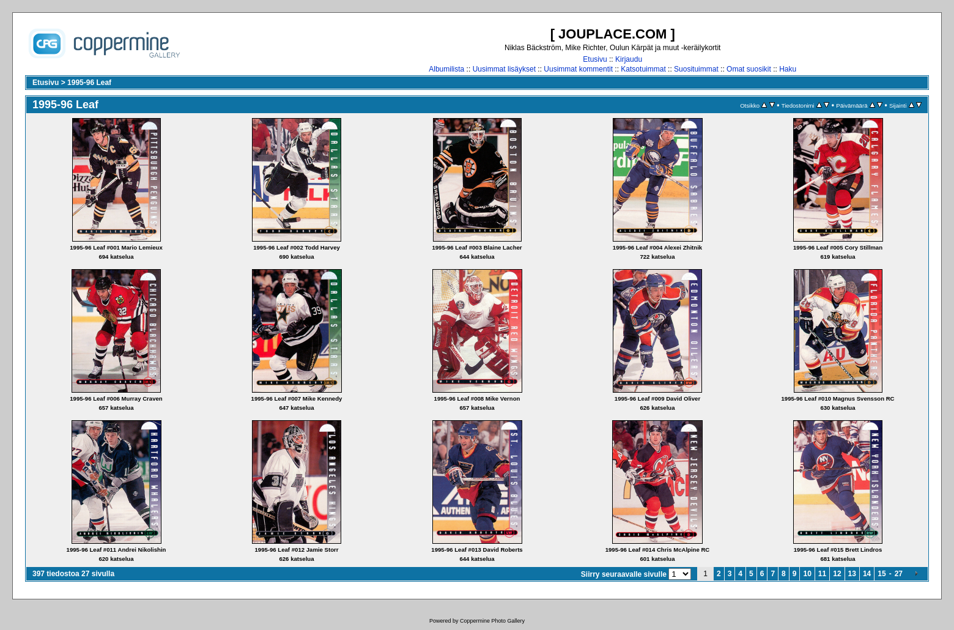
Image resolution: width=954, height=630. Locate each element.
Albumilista (446, 69)
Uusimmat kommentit (578, 69)
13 (852, 573)
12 (837, 573)
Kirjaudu (628, 59)
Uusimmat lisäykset (504, 69)
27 (899, 573)
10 (807, 573)
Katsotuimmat (643, 69)
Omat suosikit (749, 69)
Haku (787, 69)
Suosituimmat (696, 69)
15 (882, 573)
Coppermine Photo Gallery (492, 621)
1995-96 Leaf (89, 82)
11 (822, 573)
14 (867, 573)
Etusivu (595, 59)
